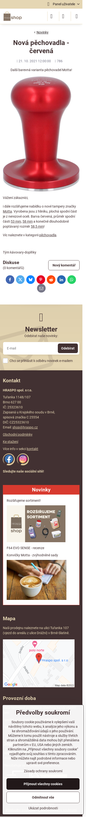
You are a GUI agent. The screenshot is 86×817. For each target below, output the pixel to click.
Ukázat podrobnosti (43, 808)
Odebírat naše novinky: (41, 336)
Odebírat (68, 348)
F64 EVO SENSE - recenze (25, 548)
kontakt (32, 449)
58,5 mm (37, 226)
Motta (7, 211)
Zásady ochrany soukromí (43, 771)
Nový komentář (64, 265)
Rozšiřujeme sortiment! (24, 500)
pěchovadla (47, 235)
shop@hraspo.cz (25, 427)
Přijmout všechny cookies (43, 784)
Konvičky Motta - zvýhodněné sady (32, 555)
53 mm (16, 221)
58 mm (27, 221)
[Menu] (76, 16)
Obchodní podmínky (17, 434)
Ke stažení (10, 442)
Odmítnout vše (43, 797)
